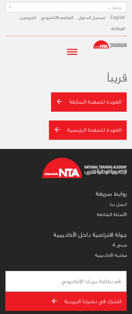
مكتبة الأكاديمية (111, 255)
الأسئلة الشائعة (112, 214)
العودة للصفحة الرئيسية (88, 129)
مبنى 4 (119, 245)
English (118, 17)
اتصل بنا (118, 204)
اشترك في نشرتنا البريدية (86, 301)
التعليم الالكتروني (57, 17)
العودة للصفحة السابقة (89, 101)
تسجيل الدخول (92, 17)
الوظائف (118, 28)
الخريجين (28, 17)
